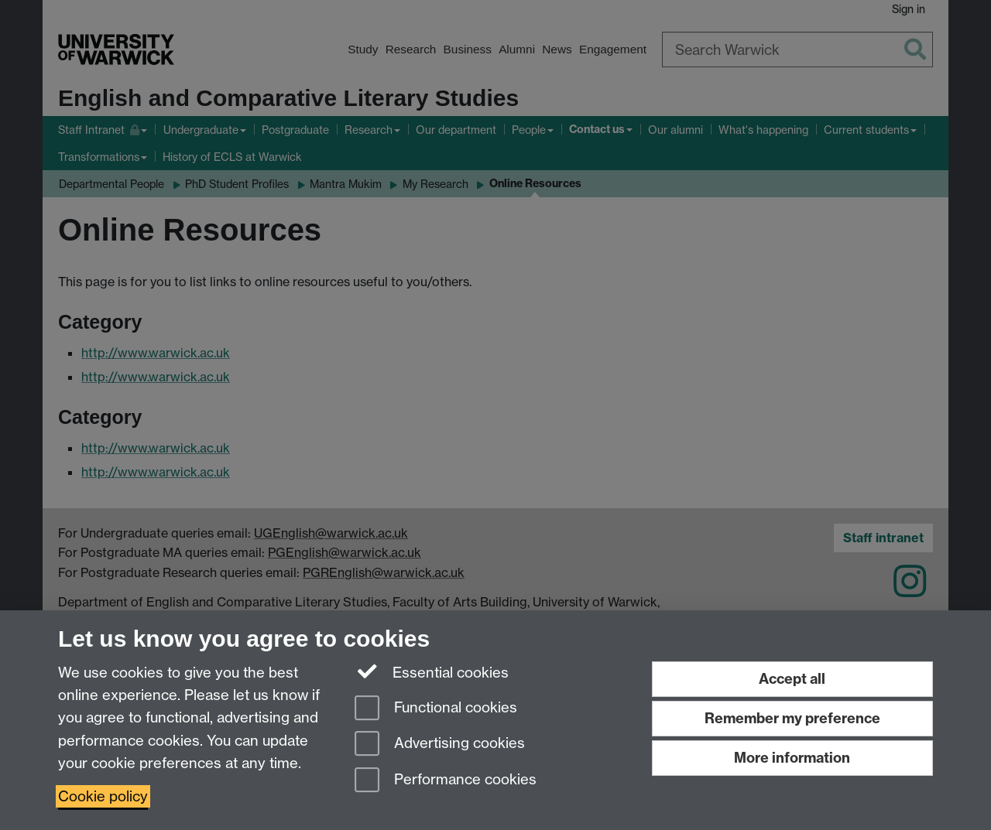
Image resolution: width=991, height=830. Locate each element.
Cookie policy (103, 796)
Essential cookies (432, 671)
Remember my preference (792, 718)
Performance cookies (446, 781)
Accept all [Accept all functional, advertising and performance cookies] (792, 679)
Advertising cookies (440, 744)
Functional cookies (436, 709)
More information (792, 758)
